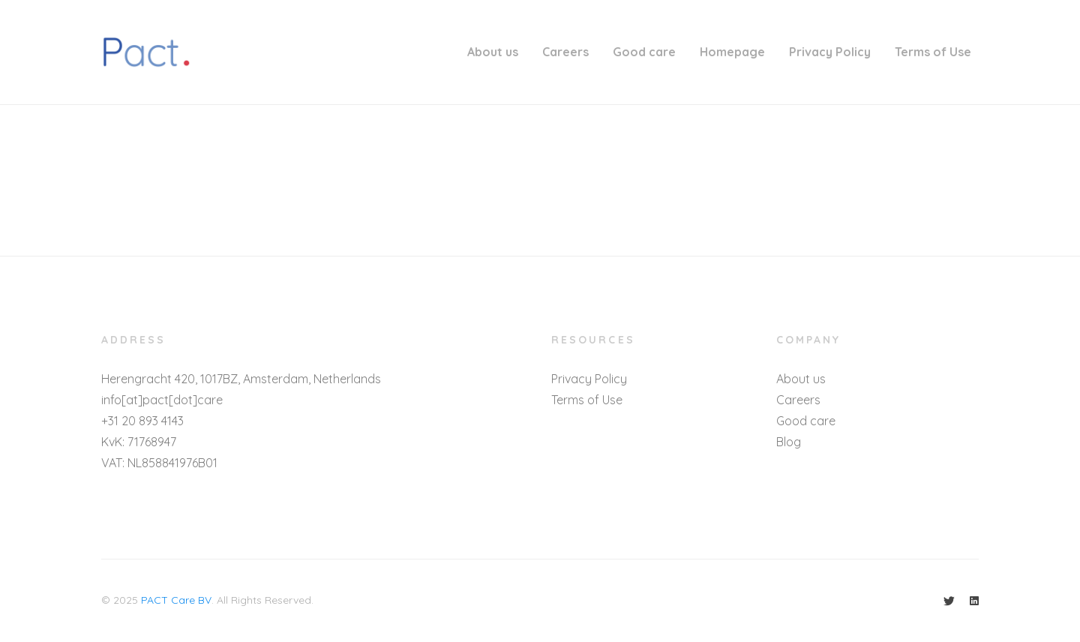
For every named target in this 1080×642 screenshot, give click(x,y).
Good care (644, 51)
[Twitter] (949, 600)
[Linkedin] (974, 600)
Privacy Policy (830, 51)
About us (492, 51)
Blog (788, 441)
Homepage (732, 51)
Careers (565, 51)
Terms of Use (933, 51)
